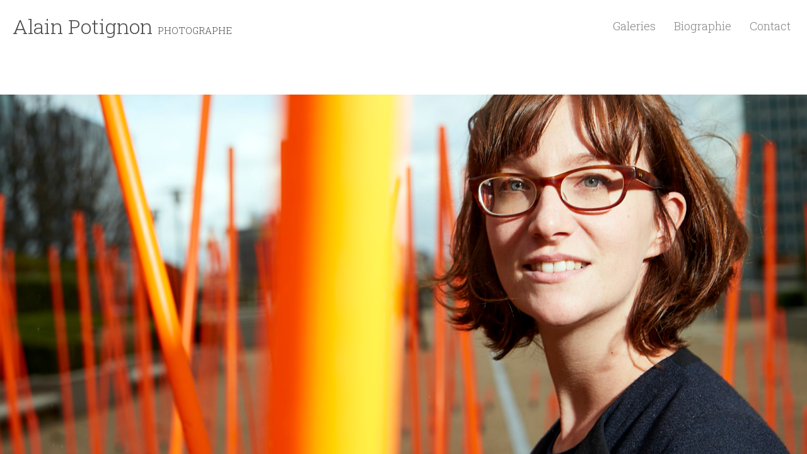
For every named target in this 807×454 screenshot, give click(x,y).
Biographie (702, 25)
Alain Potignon (122, 26)
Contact (770, 25)
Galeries (634, 25)
